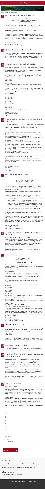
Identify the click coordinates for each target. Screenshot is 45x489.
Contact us (29, 486)
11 (5, 424)
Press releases (6, 439)
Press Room (7, 12)
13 (5, 427)
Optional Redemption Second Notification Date (20, 64)
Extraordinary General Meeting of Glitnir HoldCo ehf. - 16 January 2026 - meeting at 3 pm (21, 465)
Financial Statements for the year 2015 (18, 50)
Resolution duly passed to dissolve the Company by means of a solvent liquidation (19, 463)
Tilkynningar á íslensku (8, 441)
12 (5, 426)
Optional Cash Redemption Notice (16, 174)
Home (2, 12)
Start (6, 412)
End (6, 430)
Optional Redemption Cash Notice (16, 255)
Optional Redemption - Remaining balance (19, 15)
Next (6, 428)
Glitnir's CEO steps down (13, 383)
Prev (6, 413)
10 (5, 423)
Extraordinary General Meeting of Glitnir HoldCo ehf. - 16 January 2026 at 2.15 (18, 467)
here (34, 247)
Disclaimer (23, 486)
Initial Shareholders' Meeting (14, 324)
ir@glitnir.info (17, 486)
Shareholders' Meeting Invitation (16, 345)
